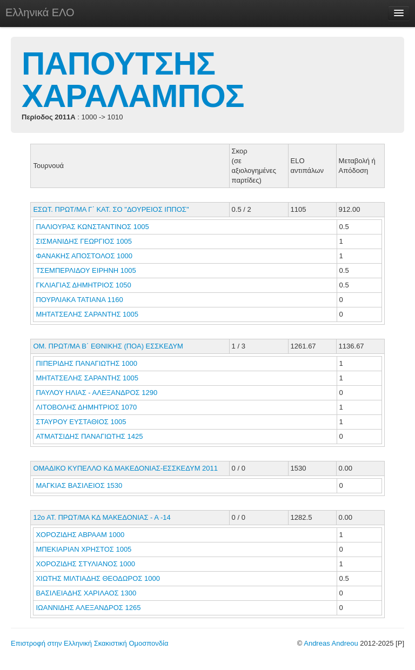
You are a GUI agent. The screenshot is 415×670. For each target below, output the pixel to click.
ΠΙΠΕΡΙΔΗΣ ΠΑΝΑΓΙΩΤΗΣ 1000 (86, 363)
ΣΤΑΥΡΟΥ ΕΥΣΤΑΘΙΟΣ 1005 (81, 422)
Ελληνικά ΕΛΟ (40, 12)
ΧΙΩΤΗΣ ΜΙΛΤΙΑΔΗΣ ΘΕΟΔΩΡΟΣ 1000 (97, 578)
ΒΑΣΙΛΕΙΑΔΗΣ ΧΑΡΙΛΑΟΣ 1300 (86, 593)
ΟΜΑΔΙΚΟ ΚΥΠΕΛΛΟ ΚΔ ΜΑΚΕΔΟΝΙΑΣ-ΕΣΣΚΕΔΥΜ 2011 (125, 468)
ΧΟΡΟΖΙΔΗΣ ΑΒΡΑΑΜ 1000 (80, 535)
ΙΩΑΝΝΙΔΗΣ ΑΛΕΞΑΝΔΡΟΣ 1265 (88, 608)
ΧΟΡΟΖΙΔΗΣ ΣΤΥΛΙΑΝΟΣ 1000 (85, 564)
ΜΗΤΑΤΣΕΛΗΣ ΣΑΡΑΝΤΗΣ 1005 (87, 314)
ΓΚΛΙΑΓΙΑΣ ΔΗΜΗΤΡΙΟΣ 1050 (83, 285)
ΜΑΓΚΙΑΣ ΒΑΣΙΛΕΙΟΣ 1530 (79, 485)
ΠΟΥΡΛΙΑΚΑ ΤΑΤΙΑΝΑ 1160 (79, 300)
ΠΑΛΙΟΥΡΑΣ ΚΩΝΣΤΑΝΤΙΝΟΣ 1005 (92, 227)
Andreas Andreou (331, 643)
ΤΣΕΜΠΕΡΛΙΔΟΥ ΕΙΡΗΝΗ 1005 (86, 270)
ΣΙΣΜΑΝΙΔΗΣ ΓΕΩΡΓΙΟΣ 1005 (84, 241)
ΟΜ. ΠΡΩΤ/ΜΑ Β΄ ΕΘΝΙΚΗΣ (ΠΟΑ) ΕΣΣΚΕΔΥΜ (108, 346)
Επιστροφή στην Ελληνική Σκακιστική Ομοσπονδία (89, 643)
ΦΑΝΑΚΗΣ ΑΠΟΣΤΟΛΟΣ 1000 (84, 256)
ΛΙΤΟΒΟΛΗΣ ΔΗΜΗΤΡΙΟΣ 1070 (86, 407)
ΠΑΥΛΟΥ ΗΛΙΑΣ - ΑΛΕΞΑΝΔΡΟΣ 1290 (96, 392)
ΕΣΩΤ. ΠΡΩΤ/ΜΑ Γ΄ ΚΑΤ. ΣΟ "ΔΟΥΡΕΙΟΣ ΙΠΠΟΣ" (111, 209)
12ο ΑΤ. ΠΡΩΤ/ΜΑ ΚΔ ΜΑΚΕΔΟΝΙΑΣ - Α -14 (101, 517)
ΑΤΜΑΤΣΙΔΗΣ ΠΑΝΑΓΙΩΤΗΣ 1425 (89, 436)
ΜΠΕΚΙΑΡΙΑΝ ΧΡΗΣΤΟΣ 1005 (83, 549)
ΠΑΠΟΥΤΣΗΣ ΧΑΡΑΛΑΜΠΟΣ (133, 79)
